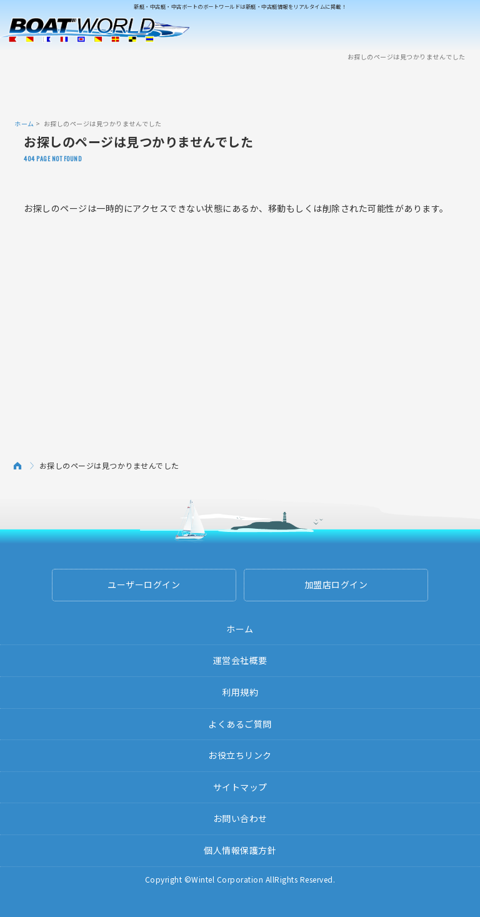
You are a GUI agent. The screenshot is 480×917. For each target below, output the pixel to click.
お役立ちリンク (240, 755)
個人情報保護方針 (240, 850)
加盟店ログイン (336, 584)
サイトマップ (240, 787)
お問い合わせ (240, 818)
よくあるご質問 (240, 724)
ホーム (24, 123)
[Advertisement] (240, 89)
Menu (462, 30)
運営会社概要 (240, 660)
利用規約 (240, 692)
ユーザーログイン (144, 584)
